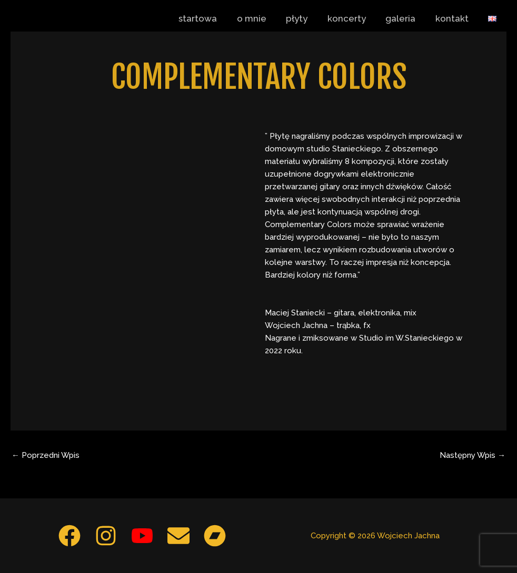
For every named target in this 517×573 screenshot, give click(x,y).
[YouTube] (142, 536)
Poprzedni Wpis (45, 455)
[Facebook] (69, 536)
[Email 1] (178, 536)
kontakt (454, 18)
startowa (210, 18)
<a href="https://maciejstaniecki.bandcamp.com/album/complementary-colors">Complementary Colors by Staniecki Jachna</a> (145, 253)
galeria (405, 18)
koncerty (353, 18)
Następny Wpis (472, 455)
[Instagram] (106, 536)
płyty (305, 18)
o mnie (261, 18)
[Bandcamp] (215, 536)
